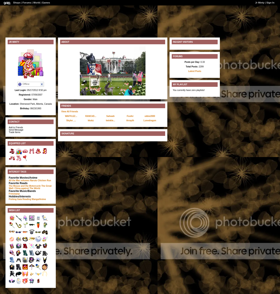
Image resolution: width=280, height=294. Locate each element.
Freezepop (14, 194)
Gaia (19, 199)
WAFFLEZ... (71, 116)
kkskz (91, 120)
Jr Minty (259, 2)
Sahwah (110, 116)
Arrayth (130, 120)
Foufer (130, 116)
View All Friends (69, 111)
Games (46, 2)
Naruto (33, 180)
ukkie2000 (150, 116)
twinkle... (110, 120)
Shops (17, 2)
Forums (27, 2)
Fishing (13, 199)
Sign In (270, 2)
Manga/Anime (39, 199)
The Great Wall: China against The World (30, 187)
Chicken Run (44, 180)
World (36, 2)
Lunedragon (150, 120)
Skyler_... (71, 120)
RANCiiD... (90, 116)
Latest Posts (194, 71)
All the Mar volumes (19, 180)
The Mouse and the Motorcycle (25, 186)
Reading (27, 199)
